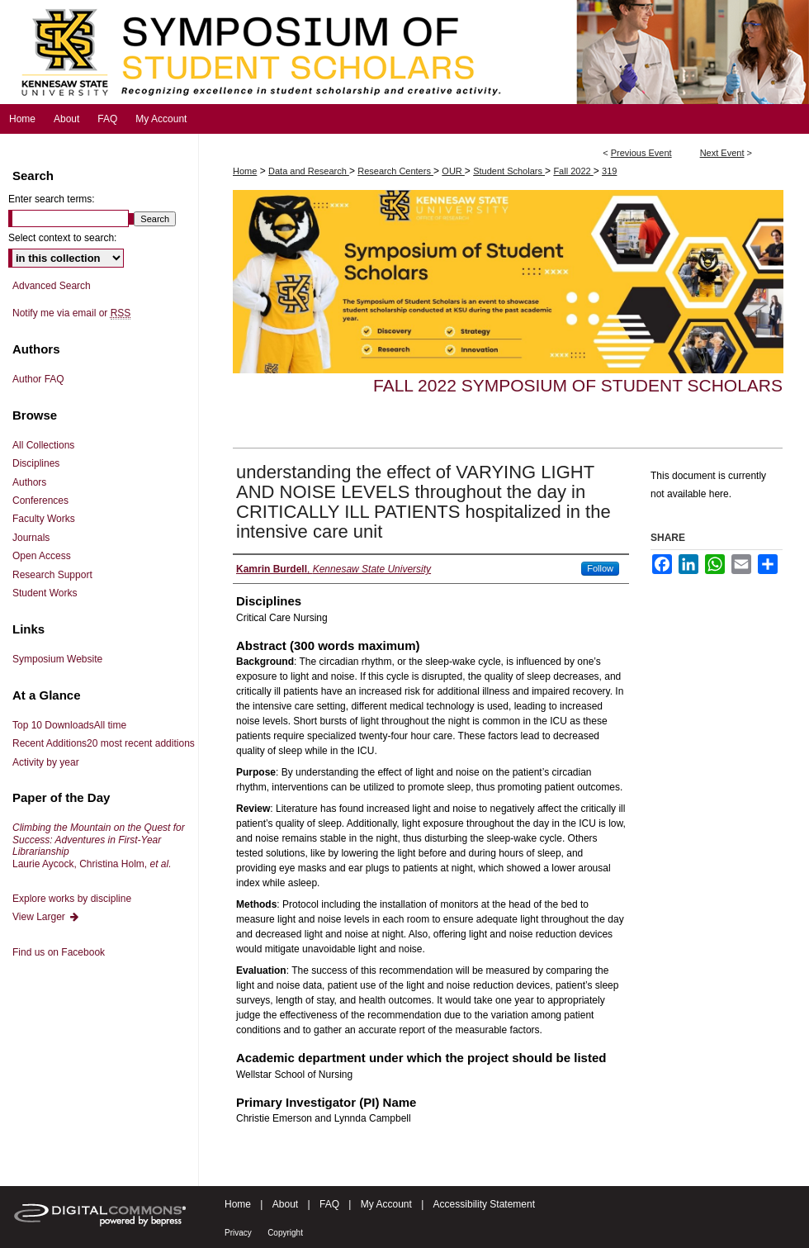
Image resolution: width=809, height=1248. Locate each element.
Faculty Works (43, 518)
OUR (453, 171)
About (285, 1204)
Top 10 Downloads (69, 725)
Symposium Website (57, 659)
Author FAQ (38, 379)
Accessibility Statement (484, 1204)
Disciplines (35, 463)
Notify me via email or (71, 313)
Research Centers (395, 171)
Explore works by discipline (71, 898)
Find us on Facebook (58, 952)
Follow (600, 568)
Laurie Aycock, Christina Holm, (98, 845)
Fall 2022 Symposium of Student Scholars (578, 385)
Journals (31, 537)
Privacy (238, 1232)
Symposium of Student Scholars (404, 52)
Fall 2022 (573, 171)
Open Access (41, 556)
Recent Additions (103, 743)
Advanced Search (51, 286)
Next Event (722, 153)
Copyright (285, 1232)
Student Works (44, 593)
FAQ (329, 1204)
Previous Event (641, 153)
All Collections (43, 445)
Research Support (52, 575)
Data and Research (308, 171)
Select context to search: (62, 238)
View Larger (46, 917)
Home (245, 171)
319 (609, 171)
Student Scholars (509, 171)
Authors (29, 482)
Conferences (40, 500)
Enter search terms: (51, 199)
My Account (386, 1204)
